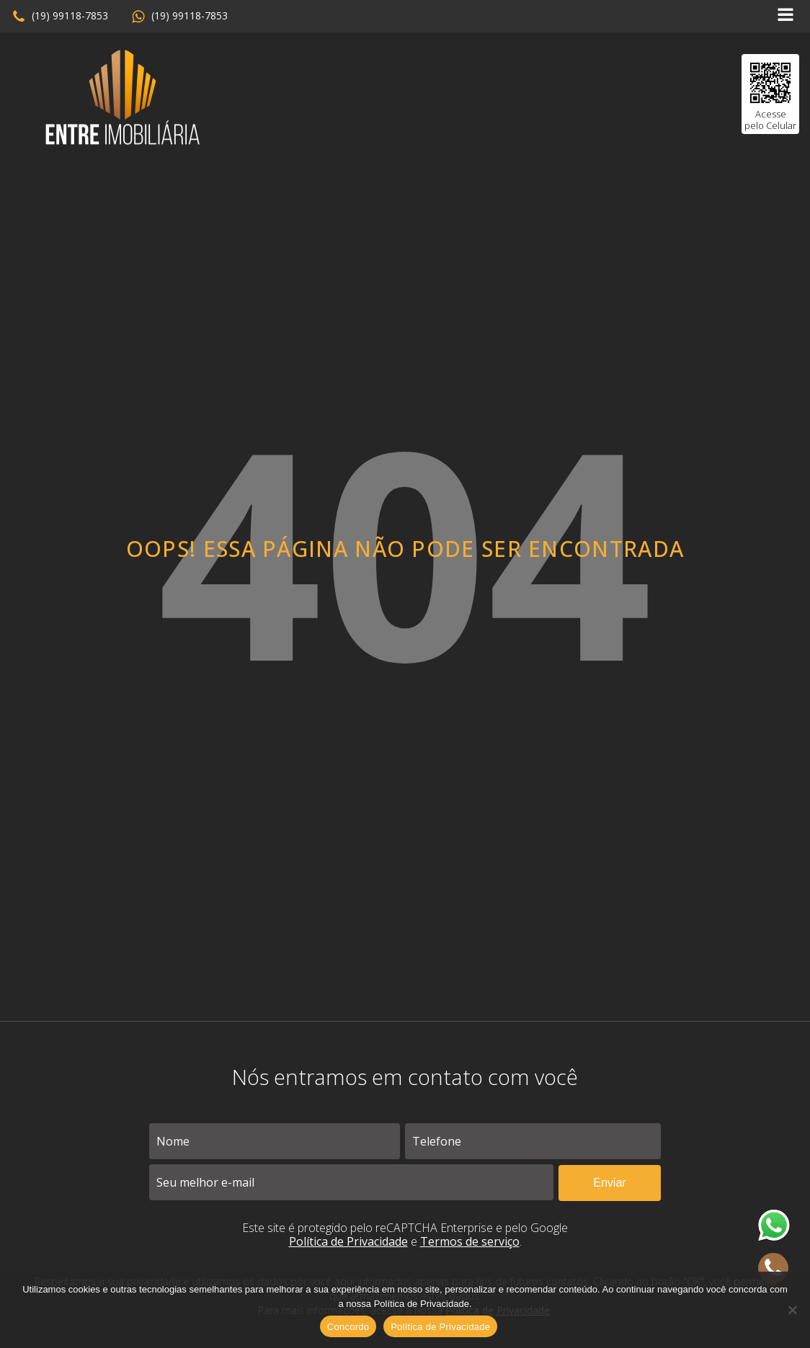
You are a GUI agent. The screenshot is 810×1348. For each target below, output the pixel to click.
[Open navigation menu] (785, 16)
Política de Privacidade (348, 1241)
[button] (60, 16)
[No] (792, 1310)
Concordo (348, 1326)
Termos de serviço (470, 1241)
